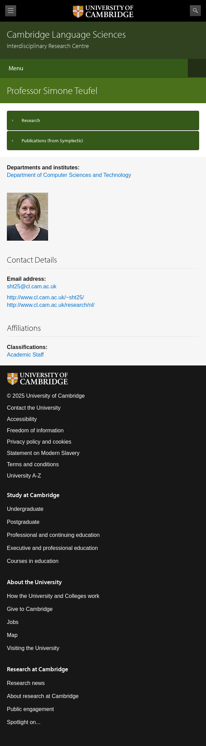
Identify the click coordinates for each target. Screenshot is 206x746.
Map (12, 635)
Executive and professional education (52, 548)
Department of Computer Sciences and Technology (69, 175)
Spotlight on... (24, 722)
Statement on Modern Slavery (43, 453)
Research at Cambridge (37, 669)
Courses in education (32, 561)
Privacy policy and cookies (39, 442)
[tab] (103, 120)
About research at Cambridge (43, 696)
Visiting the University (33, 648)
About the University (34, 582)
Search (195, 10)
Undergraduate (25, 509)
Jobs (13, 622)
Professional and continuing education (53, 535)
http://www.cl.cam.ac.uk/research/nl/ (50, 305)
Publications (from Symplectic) (52, 140)
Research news (26, 683)
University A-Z (24, 476)
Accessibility (22, 419)
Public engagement (30, 709)
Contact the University (34, 408)
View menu (10, 10)
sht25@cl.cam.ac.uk (31, 286)
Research (31, 120)
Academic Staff (25, 355)
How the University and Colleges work (53, 596)
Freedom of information (35, 430)
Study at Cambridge (33, 495)
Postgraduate (23, 522)
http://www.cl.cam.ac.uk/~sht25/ (45, 297)
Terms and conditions (33, 464)
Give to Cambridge (30, 609)
